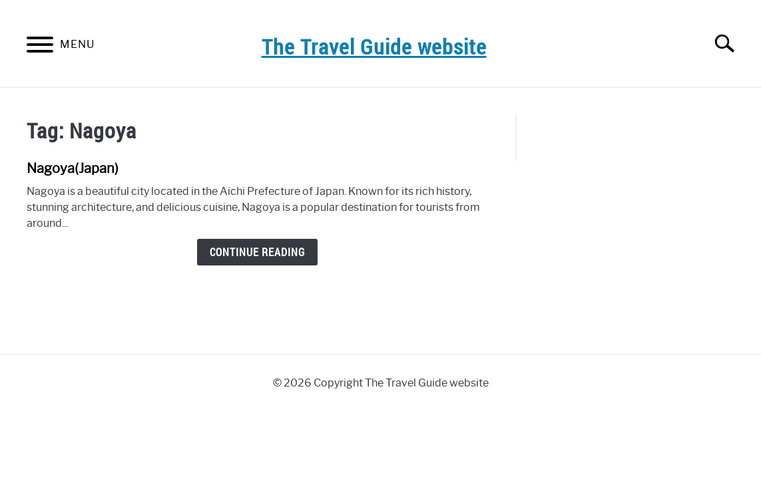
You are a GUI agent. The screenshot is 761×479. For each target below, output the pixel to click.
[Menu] (40, 47)
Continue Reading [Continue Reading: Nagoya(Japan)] (257, 252)
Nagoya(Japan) (73, 168)
